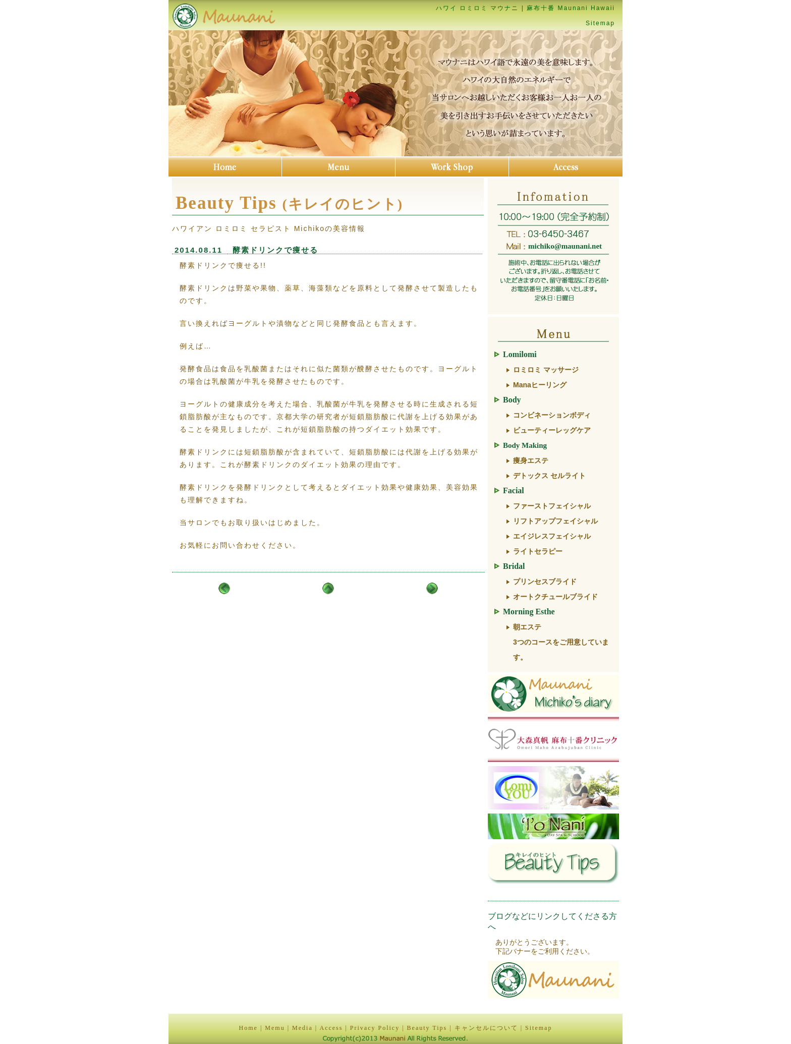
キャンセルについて (486, 1027)
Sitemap (600, 23)
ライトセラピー (537, 551)
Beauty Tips (427, 1027)
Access (331, 1027)
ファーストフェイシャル (552, 506)
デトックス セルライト (549, 476)
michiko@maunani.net (565, 246)
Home (248, 1027)
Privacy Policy (375, 1027)
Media (302, 1027)
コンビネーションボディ (552, 415)
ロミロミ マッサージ (546, 370)
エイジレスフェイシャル (552, 536)
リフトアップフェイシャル (555, 521)
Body (512, 399)
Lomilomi (520, 354)
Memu (275, 1027)
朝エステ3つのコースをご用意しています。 (561, 642)
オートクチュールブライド (555, 597)
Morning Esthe (529, 611)
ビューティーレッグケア (552, 430)
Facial (513, 490)
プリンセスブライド (545, 581)
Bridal (514, 566)
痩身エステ (530, 460)
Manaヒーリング (540, 385)
